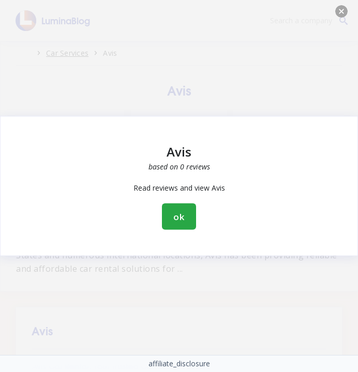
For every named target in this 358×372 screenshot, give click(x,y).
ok (179, 217)
